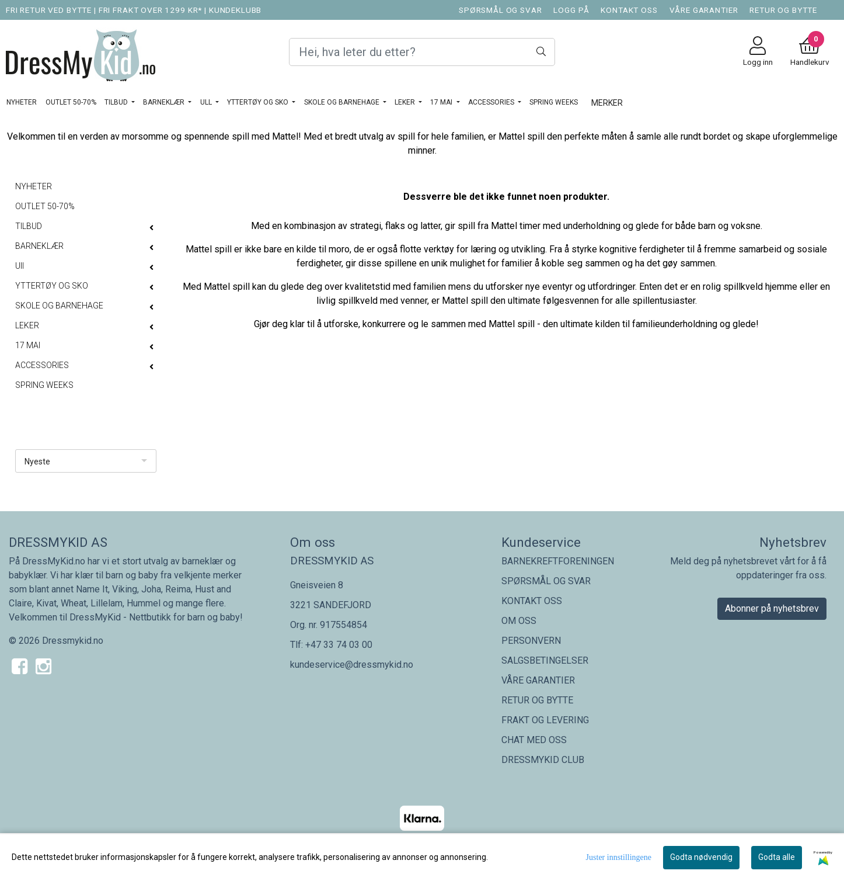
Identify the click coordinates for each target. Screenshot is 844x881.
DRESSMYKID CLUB (542, 759)
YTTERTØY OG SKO (258, 102)
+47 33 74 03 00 (338, 644)
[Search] (421, 52)
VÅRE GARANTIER (703, 10)
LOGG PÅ (571, 10)
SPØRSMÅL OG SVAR (500, 10)
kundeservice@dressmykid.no (351, 664)
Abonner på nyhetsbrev (772, 608)
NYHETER (21, 102)
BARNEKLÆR (164, 102)
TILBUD (117, 102)
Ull (207, 102)
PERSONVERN (531, 640)
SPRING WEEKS (553, 102)
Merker (607, 102)
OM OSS (518, 620)
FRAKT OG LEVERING (545, 720)
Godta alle (776, 857)
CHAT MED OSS (534, 739)
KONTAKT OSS (629, 10)
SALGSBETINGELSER (544, 660)
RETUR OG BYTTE (783, 10)
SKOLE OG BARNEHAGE (342, 102)
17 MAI (442, 102)
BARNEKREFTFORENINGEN (557, 561)
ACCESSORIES (492, 102)
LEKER (406, 102)
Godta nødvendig (701, 857)
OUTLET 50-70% (71, 102)
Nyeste (37, 461)
